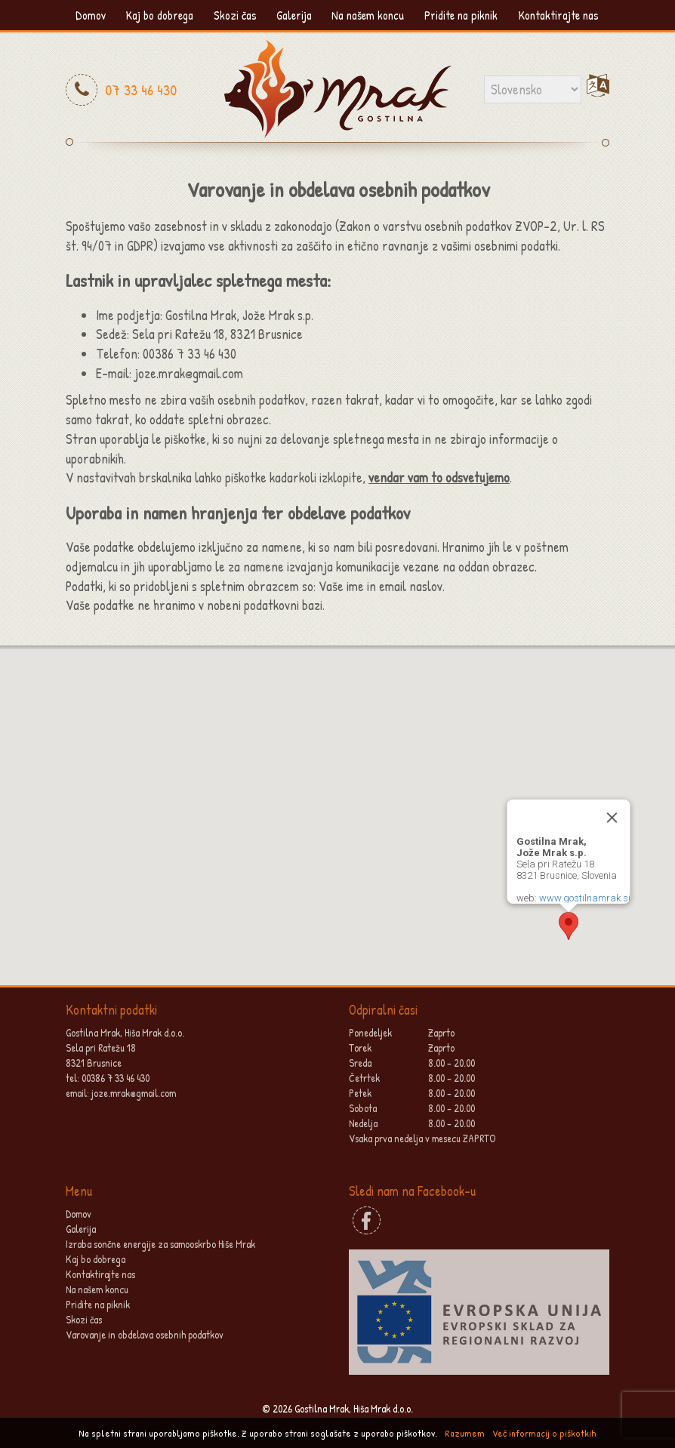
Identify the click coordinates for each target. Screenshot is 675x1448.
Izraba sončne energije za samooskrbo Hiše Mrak (160, 1244)
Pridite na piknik (461, 15)
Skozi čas (235, 15)
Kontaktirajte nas (558, 15)
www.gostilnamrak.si (584, 898)
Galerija (294, 15)
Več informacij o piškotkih (544, 1433)
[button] (568, 926)
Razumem (465, 1433)
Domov (91, 15)
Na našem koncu (367, 15)
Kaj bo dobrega (159, 15)
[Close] (612, 817)
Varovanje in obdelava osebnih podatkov (144, 1334)
